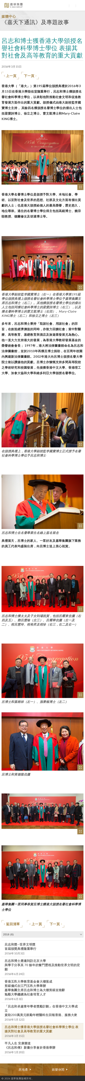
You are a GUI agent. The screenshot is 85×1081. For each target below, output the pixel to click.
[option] (25, 1069)
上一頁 (10, 76)
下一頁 (30, 76)
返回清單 (12, 924)
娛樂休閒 (60, 1069)
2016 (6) (8, 934)
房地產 (24, 1069)
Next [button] (81, 1069)
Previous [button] (4, 1069)
